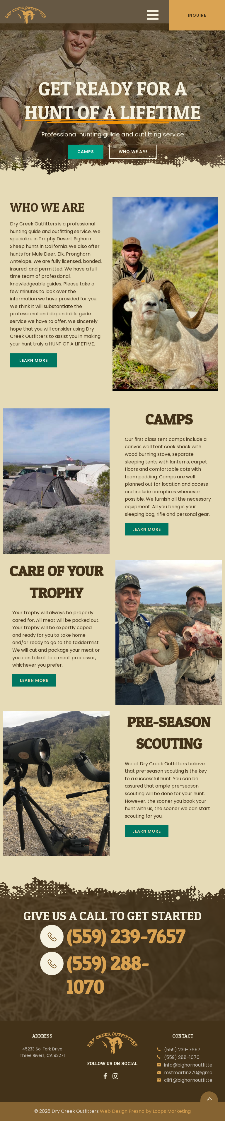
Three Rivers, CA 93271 (42, 1055)
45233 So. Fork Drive (42, 1049)
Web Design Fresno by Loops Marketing (145, 1111)
